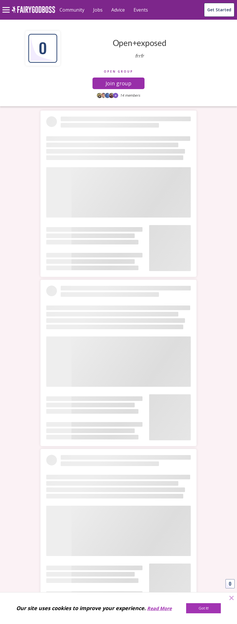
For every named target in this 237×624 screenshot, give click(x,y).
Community (72, 10)
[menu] (7, 5)
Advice (118, 10)
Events (141, 10)
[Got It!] (203, 608)
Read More (159, 608)
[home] (33, 13)
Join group (118, 83)
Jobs (98, 10)
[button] (118, 83)
